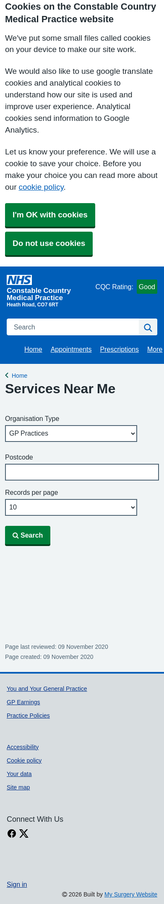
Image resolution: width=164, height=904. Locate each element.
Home (33, 349)
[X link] (24, 833)
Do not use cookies (49, 243)
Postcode (19, 457)
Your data (19, 774)
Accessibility (23, 747)
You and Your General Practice (47, 689)
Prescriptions (119, 349)
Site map (18, 787)
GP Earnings (23, 702)
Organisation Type (32, 418)
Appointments (71, 349)
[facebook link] (12, 833)
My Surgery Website (130, 894)
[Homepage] (49, 288)
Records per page (31, 492)
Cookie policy (24, 760)
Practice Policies (28, 715)
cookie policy (40, 187)
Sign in (17, 884)
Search (28, 535)
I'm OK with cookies (50, 215)
